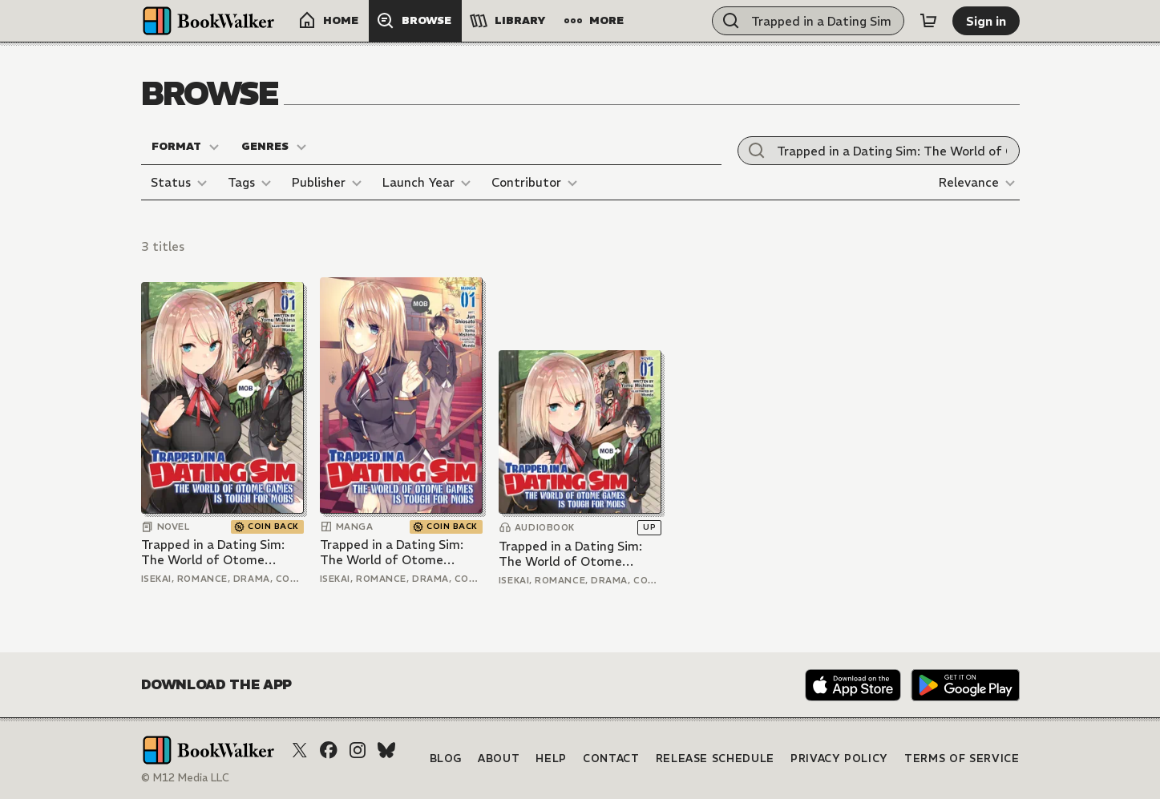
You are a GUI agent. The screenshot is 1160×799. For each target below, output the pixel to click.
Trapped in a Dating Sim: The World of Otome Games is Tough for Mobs (215, 552)
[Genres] (274, 146)
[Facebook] (328, 750)
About (498, 758)
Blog (446, 758)
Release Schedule (715, 758)
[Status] (181, 182)
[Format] (186, 146)
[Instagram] (357, 750)
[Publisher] (329, 182)
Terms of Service (961, 758)
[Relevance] (979, 182)
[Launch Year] (428, 182)
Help (551, 758)
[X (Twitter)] (299, 750)
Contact (611, 758)
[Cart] (928, 20)
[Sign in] (986, 20)
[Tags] (252, 182)
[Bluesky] (386, 750)
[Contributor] (536, 182)
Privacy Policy (839, 758)
